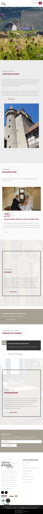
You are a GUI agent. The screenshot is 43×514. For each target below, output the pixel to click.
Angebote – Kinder (28, 476)
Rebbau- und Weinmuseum (31, 468)
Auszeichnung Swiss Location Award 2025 (21, 219)
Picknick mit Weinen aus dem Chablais (18, 343)
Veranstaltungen (27, 471)
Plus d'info (26, 511)
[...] (37, 347)
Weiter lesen (11, 99)
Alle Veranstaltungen (15, 354)
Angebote (26, 473)
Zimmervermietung (28, 479)
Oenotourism (26, 482)
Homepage (26, 462)
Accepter (18, 511)
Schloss (25, 465)
